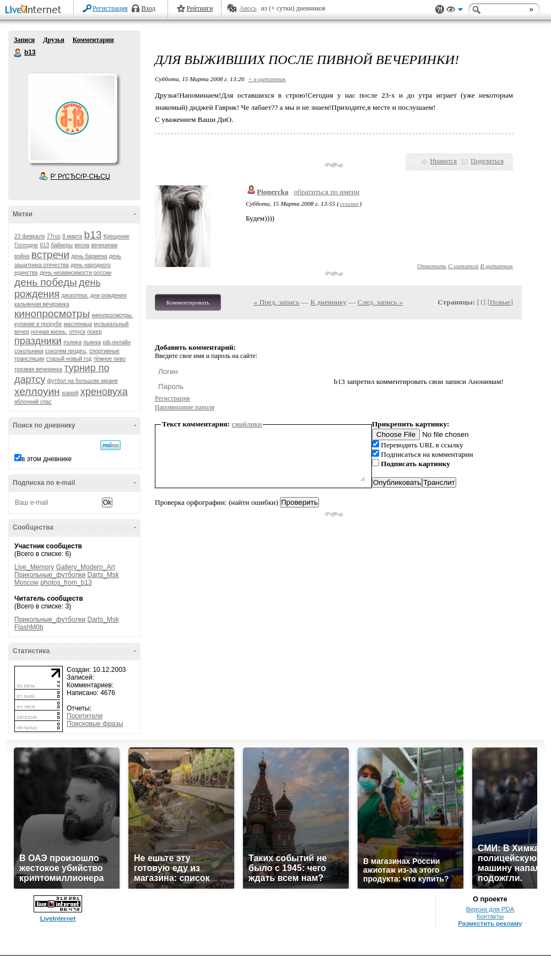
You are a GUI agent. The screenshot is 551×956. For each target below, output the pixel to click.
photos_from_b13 (65, 582)
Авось (247, 8)
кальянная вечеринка (41, 304)
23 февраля (29, 236)
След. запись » (380, 302)
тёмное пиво (110, 359)
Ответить (431, 266)
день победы (45, 282)
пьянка (92, 342)
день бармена (89, 256)
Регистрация (110, 8)
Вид (454, 11)
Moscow (26, 582)
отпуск (77, 332)
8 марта (72, 236)
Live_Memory (34, 567)
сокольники (29, 351)
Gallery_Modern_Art (85, 567)
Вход (148, 8)
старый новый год (69, 359)
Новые (500, 302)
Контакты (490, 916)
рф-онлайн (116, 342)
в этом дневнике (46, 459)
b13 (18, 53)
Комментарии (93, 40)
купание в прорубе (38, 324)
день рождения (57, 288)
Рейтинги (200, 8)
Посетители (84, 716)
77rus (54, 236)
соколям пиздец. (66, 351)
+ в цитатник (266, 79)
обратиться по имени (327, 192)
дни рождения (108, 295)
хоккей (70, 393)
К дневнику (328, 302)
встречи (50, 254)
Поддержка (439, 9)
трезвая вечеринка (38, 369)
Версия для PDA (490, 909)
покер (94, 332)
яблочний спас (33, 402)
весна (81, 245)
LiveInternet (35, 10)
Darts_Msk (102, 575)
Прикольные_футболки (49, 575)
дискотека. (74, 295)
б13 (44, 245)
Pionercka (273, 192)
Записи (24, 40)
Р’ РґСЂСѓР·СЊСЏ (80, 176)
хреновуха (104, 391)
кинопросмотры (52, 313)
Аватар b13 (72, 118)
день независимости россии (75, 273)
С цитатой (463, 266)
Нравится (443, 161)
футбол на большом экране (82, 381)
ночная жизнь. (49, 332)
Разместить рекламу (490, 923)
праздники (38, 340)
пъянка (72, 342)
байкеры (62, 245)
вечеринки (104, 245)
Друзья (53, 40)
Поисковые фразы (95, 724)
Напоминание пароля (184, 407)
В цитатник (496, 266)
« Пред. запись (277, 302)
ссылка (349, 203)
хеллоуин (37, 391)
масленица (78, 324)
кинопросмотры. (112, 315)
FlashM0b (29, 627)
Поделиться (487, 161)
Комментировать (187, 302)
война (21, 256)
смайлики (247, 424)
